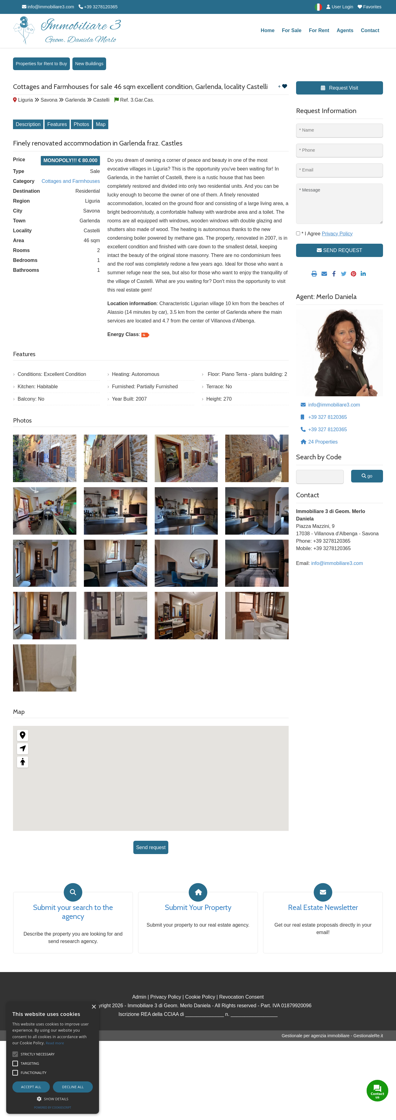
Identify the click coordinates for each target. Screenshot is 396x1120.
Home (267, 30)
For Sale (291, 30)
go (367, 476)
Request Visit (339, 88)
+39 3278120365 (98, 6)
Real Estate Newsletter (323, 907)
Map (100, 124)
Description (28, 124)
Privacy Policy (165, 997)
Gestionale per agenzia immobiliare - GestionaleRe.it (332, 1035)
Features (57, 124)
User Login (339, 6)
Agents (345, 30)
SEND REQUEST (339, 250)
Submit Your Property (198, 907)
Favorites (369, 6)
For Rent (319, 30)
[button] (52, 1099)
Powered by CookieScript (52, 1107)
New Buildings (89, 63)
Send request (151, 847)
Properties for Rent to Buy (41, 63)
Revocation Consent (241, 997)
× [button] (93, 1007)
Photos (81, 124)
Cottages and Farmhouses (70, 181)
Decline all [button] (73, 1086)
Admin (139, 997)
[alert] (52, 1058)
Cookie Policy (200, 997)
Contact (370, 30)
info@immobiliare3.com (48, 6)
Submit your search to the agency (73, 912)
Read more (55, 1043)
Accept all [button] (31, 1086)
